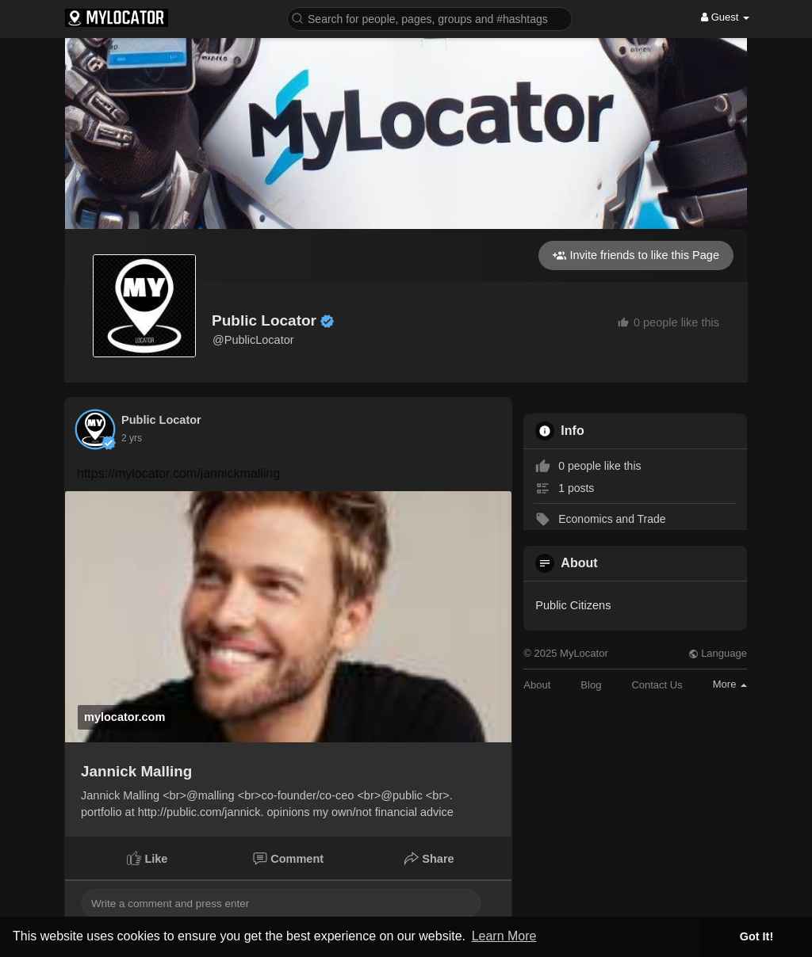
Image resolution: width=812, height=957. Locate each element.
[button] (430, 18)
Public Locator (264, 320)
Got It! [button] (756, 936)
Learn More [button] (504, 936)
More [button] (730, 684)
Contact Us (656, 685)
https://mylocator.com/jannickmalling (178, 473)
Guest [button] (725, 17)
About (536, 685)
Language (717, 653)
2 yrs (131, 438)
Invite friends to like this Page (636, 255)
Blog (590, 685)
